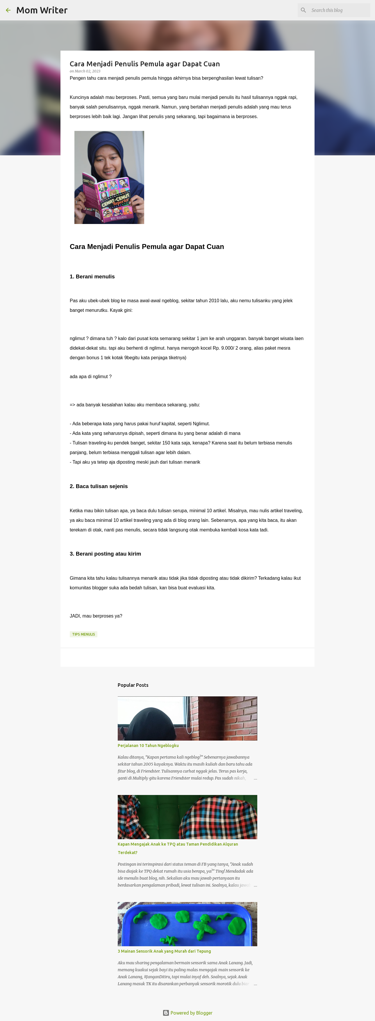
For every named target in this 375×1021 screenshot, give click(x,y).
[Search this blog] (339, 10)
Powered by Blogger (187, 1012)
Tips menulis (83, 634)
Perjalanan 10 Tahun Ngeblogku (148, 745)
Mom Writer (42, 10)
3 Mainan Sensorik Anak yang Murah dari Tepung (164, 951)
